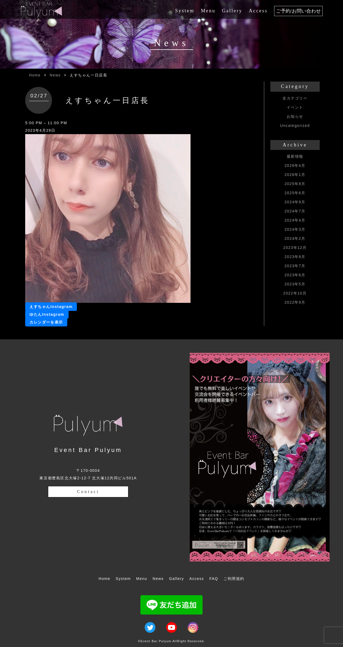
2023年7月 (295, 266)
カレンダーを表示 (46, 322)
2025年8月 (295, 184)
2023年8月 (295, 257)
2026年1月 (295, 174)
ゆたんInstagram (46, 314)
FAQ (213, 578)
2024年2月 (295, 238)
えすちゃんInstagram (51, 306)
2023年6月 (295, 275)
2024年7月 (295, 211)
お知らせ (295, 116)
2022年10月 (295, 293)
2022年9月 (295, 302)
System (184, 10)
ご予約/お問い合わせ (298, 11)
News (55, 75)
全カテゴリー (295, 98)
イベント (295, 107)
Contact (88, 491)
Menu (208, 10)
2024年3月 (295, 229)
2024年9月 (295, 202)
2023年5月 (295, 284)
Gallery (232, 10)
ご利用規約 (233, 578)
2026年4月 (295, 165)
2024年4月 (295, 220)
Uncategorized (295, 125)
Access (258, 10)
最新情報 (295, 156)
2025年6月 (295, 193)
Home (35, 75)
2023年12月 (295, 247)
